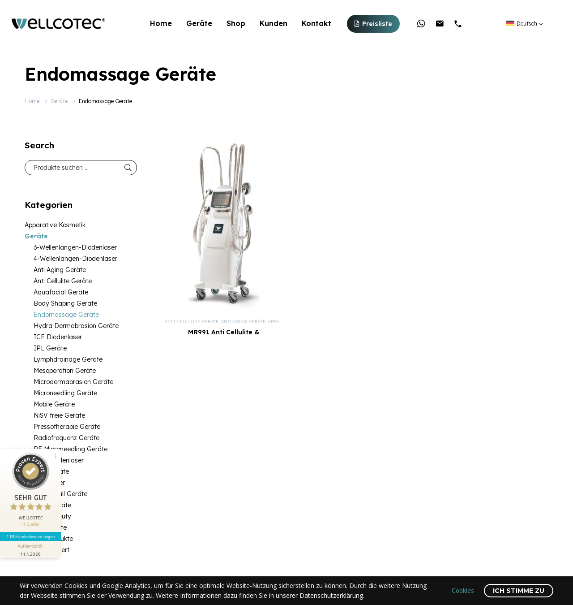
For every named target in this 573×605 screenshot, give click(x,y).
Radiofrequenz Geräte (66, 438)
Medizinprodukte (49, 539)
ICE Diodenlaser (58, 337)
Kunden (273, 23)
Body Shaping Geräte (65, 303)
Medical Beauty (48, 516)
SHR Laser (49, 483)
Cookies (463, 590)
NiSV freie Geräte (59, 415)
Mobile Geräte (54, 404)
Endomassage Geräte (66, 315)
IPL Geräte (50, 348)
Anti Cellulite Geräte (63, 281)
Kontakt (316, 23)
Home (161, 23)
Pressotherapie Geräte (67, 427)
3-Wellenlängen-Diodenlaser (75, 247)
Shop (236, 23)
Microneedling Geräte (65, 393)
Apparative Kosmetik (55, 225)
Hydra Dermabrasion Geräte (76, 326)
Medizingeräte (46, 527)
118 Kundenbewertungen (30, 536)
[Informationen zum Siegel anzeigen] (30, 549)
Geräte (199, 23)
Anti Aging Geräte (60, 270)
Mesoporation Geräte (65, 371)
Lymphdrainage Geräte (68, 359)
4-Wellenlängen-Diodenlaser (75, 259)
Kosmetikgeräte (48, 505)
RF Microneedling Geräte (70, 449)
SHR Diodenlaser (59, 460)
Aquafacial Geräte (61, 292)
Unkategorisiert (47, 550)
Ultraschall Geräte (60, 494)
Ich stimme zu (518, 591)
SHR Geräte (51, 471)
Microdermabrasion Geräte (73, 382)
